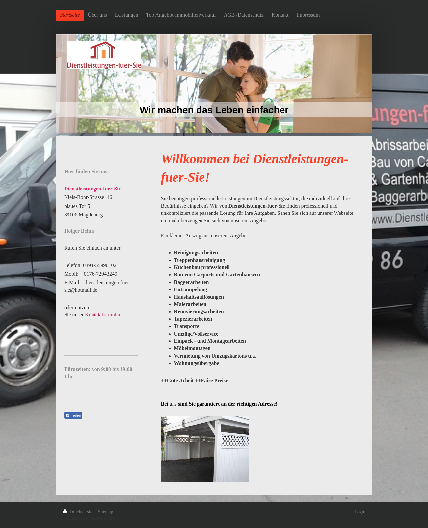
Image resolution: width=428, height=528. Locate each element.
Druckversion (79, 511)
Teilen (73, 415)
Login (360, 511)
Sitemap (105, 511)
